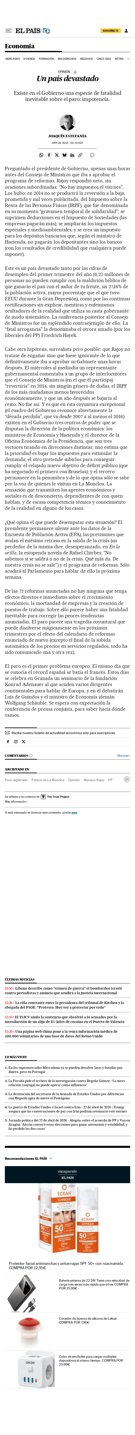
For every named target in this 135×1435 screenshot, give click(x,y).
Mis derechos (67, 58)
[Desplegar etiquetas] (127, 779)
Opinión (74, 780)
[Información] (75, 72)
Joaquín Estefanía (67, 136)
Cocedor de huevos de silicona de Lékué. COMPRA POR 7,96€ (88, 1320)
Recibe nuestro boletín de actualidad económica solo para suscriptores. (64, 733)
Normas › (123, 755)
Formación (46, 58)
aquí (74, 812)
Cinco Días (104, 58)
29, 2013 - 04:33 (67, 143)
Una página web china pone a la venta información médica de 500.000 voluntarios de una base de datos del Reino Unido (61, 1033)
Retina (119, 58)
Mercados (13, 58)
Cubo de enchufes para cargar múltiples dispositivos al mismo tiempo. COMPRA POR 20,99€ (91, 1360)
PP (110, 780)
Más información (16, 801)
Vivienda (29, 58)
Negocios (86, 58)
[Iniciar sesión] (126, 31)
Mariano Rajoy (94, 780)
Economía (19, 46)
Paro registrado (16, 780)
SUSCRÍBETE (111, 30)
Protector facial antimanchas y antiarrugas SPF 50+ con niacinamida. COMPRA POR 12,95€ (66, 1265)
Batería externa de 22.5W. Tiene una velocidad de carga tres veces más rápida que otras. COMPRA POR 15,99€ (94, 1284)
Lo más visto (16, 1057)
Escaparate (67, 1174)
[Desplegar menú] (9, 31)
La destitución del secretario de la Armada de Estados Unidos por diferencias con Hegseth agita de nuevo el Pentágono (66, 1096)
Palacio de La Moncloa (48, 780)
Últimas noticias (19, 979)
